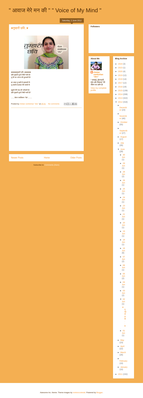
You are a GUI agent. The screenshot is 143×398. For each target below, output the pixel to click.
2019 (120, 75)
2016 (120, 87)
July (122, 143)
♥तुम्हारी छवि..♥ (19, 28)
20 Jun (123, 224)
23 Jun (123, 207)
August (123, 137)
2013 (120, 98)
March (123, 352)
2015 (120, 90)
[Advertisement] (46, 129)
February (123, 361)
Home (47, 157)
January (123, 367)
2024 (120, 64)
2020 (120, 71)
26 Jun (123, 181)
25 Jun (123, 190)
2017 (120, 83)
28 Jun (123, 173)
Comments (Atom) (52, 165)
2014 (120, 94)
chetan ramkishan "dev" (98, 74)
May (122, 340)
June (122, 149)
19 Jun (123, 232)
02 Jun (123, 300)
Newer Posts (17, 157)
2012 (120, 102)
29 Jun (123, 164)
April (122, 346)
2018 (120, 79)
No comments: (54, 104)
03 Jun (123, 292)
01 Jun (123, 332)
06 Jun (123, 266)
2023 (120, 68)
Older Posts (76, 157)
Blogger (99, 392)
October (123, 122)
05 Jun (123, 275)
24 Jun (123, 198)
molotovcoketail (79, 392)
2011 (120, 374)
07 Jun (123, 258)
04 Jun (123, 283)
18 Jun (123, 241)
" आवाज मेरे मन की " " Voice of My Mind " (55, 10)
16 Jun (123, 249)
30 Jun (123, 156)
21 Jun (123, 215)
